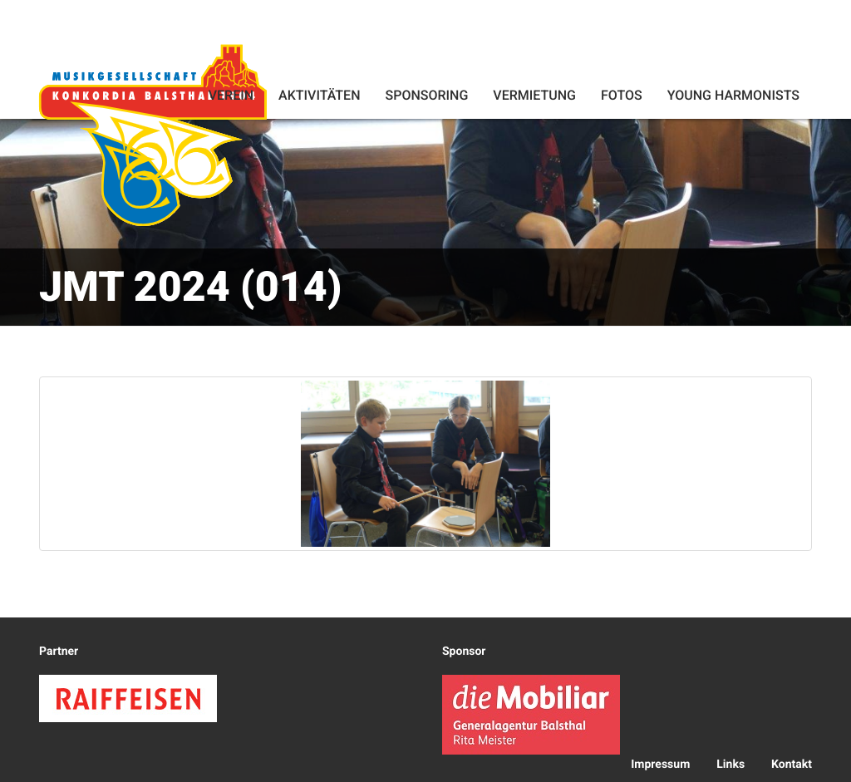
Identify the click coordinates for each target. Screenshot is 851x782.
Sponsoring (426, 95)
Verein (231, 95)
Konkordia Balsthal (153, 135)
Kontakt (791, 764)
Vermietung (534, 95)
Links (730, 764)
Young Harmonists (733, 95)
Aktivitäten (319, 95)
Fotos (621, 95)
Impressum (660, 764)
